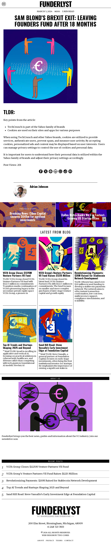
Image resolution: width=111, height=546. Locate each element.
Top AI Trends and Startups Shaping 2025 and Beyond (17, 346)
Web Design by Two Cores (55, 535)
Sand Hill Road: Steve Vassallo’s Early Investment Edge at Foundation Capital (53, 347)
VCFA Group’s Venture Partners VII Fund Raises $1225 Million (55, 274)
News (57, 11)
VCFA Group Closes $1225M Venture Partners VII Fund (17, 274)
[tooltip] (41, 171)
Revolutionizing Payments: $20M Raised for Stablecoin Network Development (90, 275)
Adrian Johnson (39, 186)
